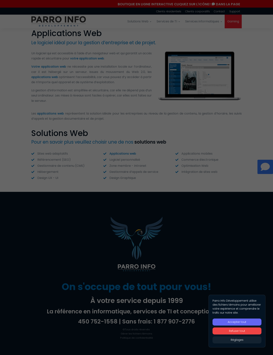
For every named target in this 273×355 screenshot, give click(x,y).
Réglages (237, 340)
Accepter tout (237, 322)
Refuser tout (237, 331)
